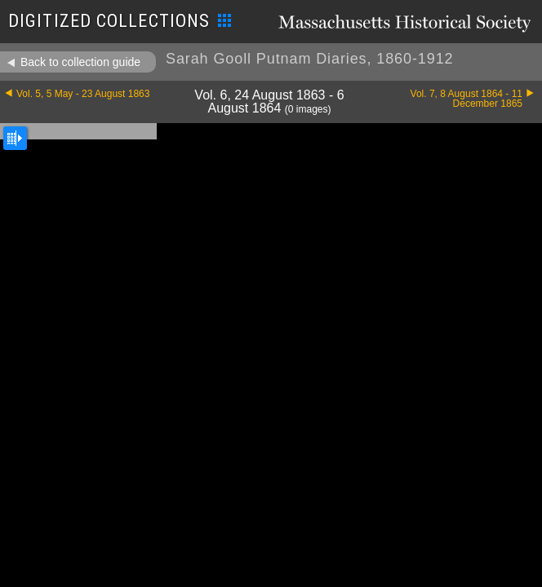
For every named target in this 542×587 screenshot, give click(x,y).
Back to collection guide (80, 61)
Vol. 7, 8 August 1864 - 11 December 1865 (466, 98)
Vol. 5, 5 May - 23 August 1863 (82, 94)
